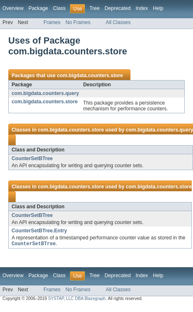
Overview (13, 8)
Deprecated (118, 8)
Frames (51, 22)
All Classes (118, 22)
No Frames (77, 22)
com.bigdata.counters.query (45, 93)
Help (158, 8)
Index (141, 8)
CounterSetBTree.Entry (39, 231)
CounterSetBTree (32, 158)
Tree (94, 8)
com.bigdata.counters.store (90, 75)
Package (38, 8)
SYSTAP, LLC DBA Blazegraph (77, 299)
